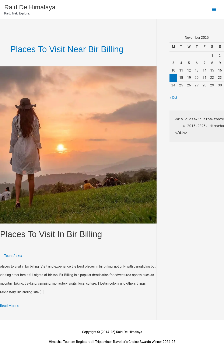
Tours (8, 256)
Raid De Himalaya (30, 7)
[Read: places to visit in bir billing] (78, 145)
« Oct (173, 98)
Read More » (9, 305)
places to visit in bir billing (51, 234)
